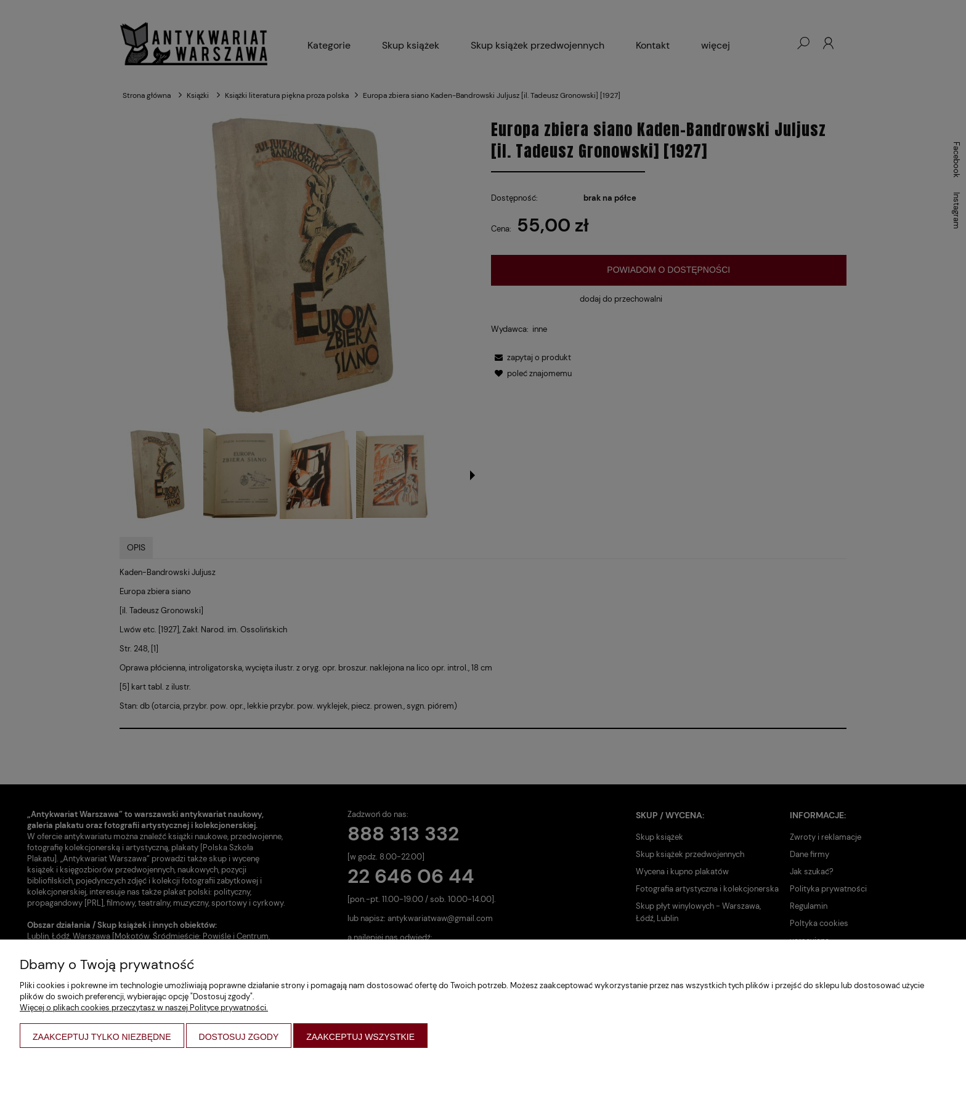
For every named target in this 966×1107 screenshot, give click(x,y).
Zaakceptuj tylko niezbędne (102, 1037)
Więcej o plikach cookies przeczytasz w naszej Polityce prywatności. (144, 1007)
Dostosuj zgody (239, 1037)
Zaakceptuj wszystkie (360, 1037)
